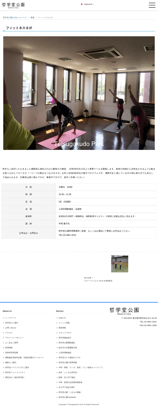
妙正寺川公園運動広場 (68, 348)
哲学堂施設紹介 (65, 338)
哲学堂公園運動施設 (67, 343)
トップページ (10, 318)
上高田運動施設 (65, 353)
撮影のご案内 (10, 362)
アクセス (9, 333)
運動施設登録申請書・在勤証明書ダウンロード (24, 357)
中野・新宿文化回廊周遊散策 (70, 382)
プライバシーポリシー (14, 338)
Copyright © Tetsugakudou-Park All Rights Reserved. (79, 404)
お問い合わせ (10, 328)
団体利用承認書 (11, 353)
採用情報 (9, 348)
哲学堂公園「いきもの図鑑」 (70, 392)
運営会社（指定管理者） (15, 377)
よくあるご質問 (11, 343)
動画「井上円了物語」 (68, 377)
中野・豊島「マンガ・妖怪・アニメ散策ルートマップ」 (81, 367)
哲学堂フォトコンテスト (15, 372)
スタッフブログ (65, 333)
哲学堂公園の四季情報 (68, 362)
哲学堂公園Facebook (67, 397)
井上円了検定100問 (66, 387)
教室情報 (62, 328)
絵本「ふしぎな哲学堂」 (69, 372)
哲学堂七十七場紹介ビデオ (70, 357)
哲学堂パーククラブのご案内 (17, 367)
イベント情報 (64, 323)
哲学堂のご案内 (11, 323)
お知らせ (62, 318)
